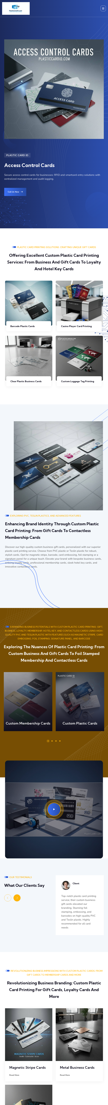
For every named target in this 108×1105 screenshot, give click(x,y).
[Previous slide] (7, 897)
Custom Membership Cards (28, 723)
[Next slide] (17, 897)
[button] (48, 741)
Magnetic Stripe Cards (27, 1067)
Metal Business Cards (77, 1067)
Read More (33, 703)
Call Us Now (15, 192)
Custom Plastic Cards (80, 723)
